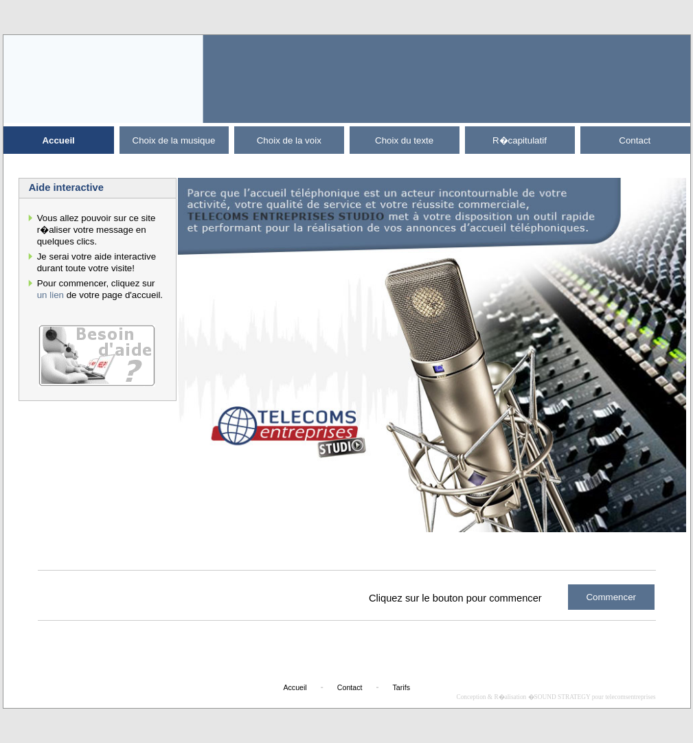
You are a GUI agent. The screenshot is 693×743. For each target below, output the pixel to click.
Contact (634, 140)
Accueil (58, 140)
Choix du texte (404, 140)
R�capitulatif (519, 140)
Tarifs (401, 687)
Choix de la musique (174, 140)
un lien (50, 295)
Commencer (611, 597)
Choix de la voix (289, 140)
